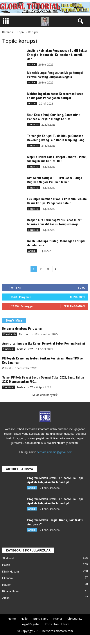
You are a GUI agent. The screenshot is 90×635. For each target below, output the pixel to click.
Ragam (6, 584)
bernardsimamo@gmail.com (54, 452)
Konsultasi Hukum (57, 624)
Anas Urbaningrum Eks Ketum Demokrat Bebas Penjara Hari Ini (43, 343)
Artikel (32, 64)
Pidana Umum (11, 591)
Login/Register (30, 624)
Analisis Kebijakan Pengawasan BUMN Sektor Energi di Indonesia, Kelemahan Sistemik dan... (57, 55)
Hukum (32, 103)
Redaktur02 (24, 349)
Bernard (24, 334)
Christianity (9, 334)
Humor (57, 619)
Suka (81, 287)
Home (12, 619)
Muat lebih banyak (45, 395)
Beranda (7, 32)
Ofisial (6, 368)
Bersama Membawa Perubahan (22, 328)
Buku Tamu (40, 619)
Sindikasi (33, 124)
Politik (6, 565)
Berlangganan (74, 306)
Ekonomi (7, 578)
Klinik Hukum (10, 571)
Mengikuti (77, 297)
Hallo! (24, 619)
